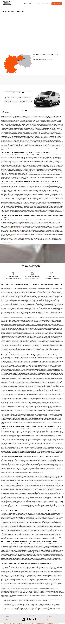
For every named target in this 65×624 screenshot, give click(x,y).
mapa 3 (11, 623)
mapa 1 (5, 623)
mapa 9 (30, 623)
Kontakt (48, 3)
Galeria (39, 3)
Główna (25, 3)
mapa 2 (8, 623)
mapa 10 (34, 623)
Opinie (35, 3)
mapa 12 (41, 623)
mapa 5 (18, 623)
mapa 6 (21, 623)
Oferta (30, 3)
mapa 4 (14, 623)
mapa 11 (37, 623)
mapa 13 (45, 623)
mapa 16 (56, 623)
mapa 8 (27, 623)
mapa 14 (48, 623)
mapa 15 (52, 623)
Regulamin (43, 3)
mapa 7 (24, 623)
